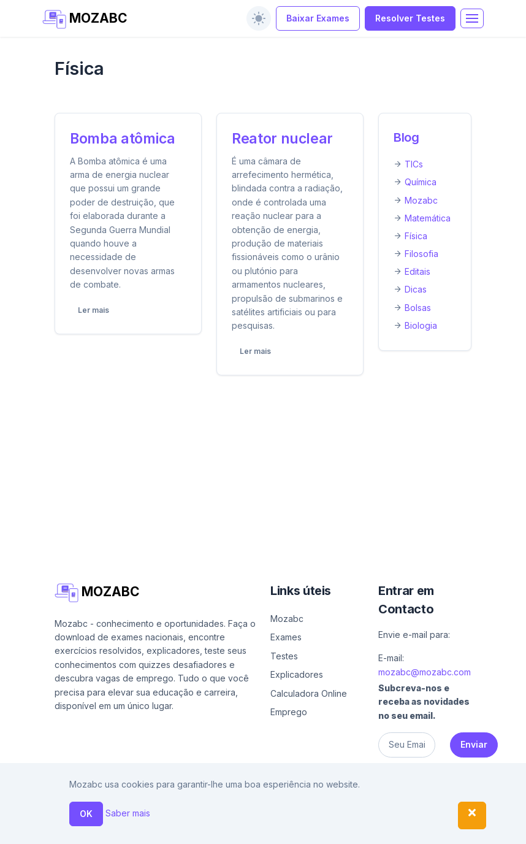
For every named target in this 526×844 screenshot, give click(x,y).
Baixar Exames (317, 18)
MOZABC (85, 19)
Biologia (421, 325)
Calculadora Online (308, 693)
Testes (284, 656)
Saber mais (127, 813)
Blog (406, 137)
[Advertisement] (263, 476)
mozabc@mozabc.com (424, 672)
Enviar (473, 744)
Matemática (428, 218)
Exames (286, 637)
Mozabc (421, 200)
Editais (417, 271)
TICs (414, 164)
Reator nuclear (282, 138)
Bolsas (418, 307)
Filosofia (421, 253)
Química (420, 182)
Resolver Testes (410, 18)
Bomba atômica (122, 138)
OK (86, 813)
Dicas (416, 289)
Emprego (288, 712)
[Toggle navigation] (472, 18)
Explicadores (296, 674)
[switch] (258, 18)
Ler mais (93, 310)
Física (416, 236)
